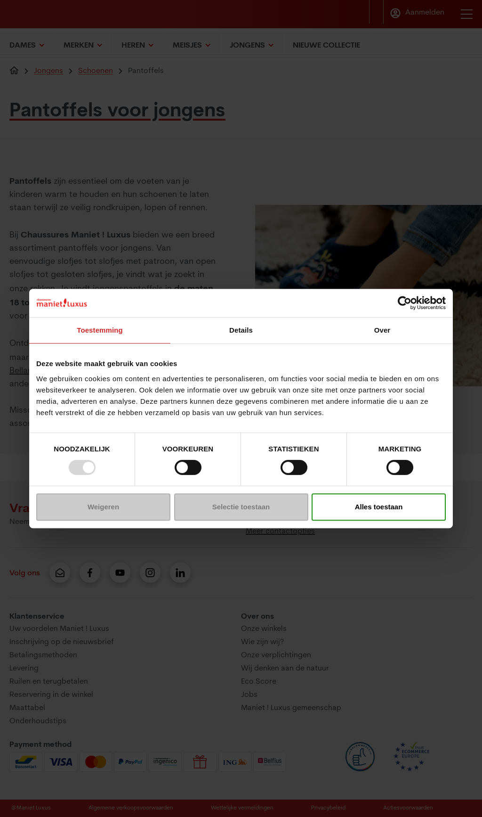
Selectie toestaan (241, 507)
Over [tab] (382, 330)
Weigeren (103, 507)
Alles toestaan (379, 507)
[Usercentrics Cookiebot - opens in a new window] (404, 303)
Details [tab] (241, 330)
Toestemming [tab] (100, 330)
